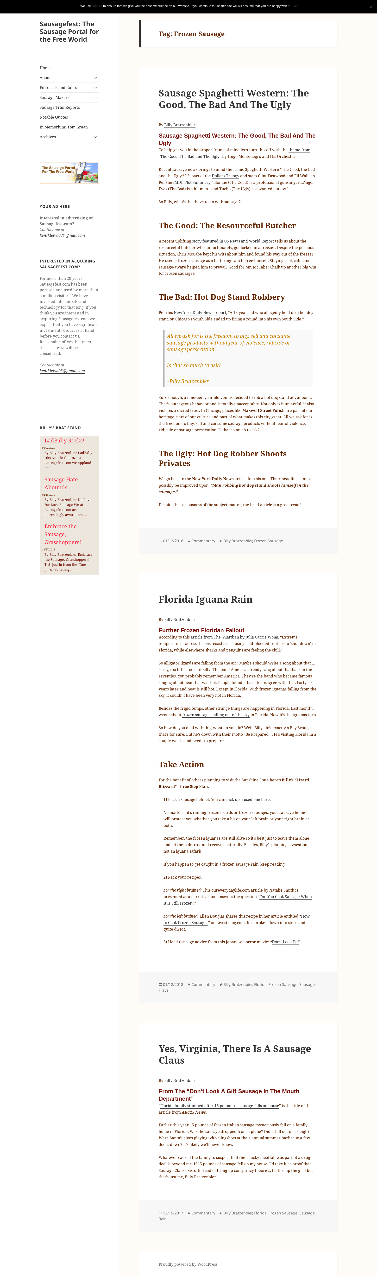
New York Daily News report (200, 312)
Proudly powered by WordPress (188, 1264)
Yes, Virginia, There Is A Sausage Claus (235, 1054)
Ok (295, 6)
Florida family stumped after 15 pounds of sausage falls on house (219, 1105)
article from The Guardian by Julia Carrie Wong (234, 637)
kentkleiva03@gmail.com (62, 235)
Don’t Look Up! (285, 942)
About (45, 77)
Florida (260, 984)
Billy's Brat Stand (60, 427)
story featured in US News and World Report (233, 241)
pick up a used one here (248, 799)
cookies (97, 6)
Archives (48, 137)
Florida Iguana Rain (206, 599)
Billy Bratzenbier (179, 125)
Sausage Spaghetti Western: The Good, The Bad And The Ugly (234, 98)
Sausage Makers (54, 97)
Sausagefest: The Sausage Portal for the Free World (69, 31)
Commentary (203, 540)
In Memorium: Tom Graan (64, 127)
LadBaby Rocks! (64, 440)
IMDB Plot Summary (192, 182)
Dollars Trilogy (225, 176)
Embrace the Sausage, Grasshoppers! (62, 534)
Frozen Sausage (268, 540)
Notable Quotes (54, 117)
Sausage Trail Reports (60, 107)
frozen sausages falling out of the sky (216, 714)
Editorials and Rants (58, 87)
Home (45, 67)
